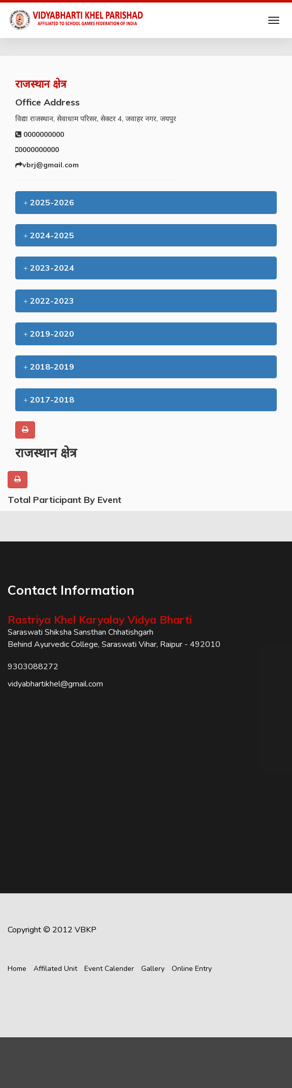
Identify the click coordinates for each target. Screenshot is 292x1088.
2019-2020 (48, 334)
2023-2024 (48, 268)
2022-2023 (48, 301)
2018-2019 (48, 366)
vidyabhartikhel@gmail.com (55, 684)
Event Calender (109, 968)
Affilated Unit (55, 968)
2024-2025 (48, 235)
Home (17, 968)
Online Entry (192, 968)
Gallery (153, 968)
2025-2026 (48, 202)
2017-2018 (48, 399)
